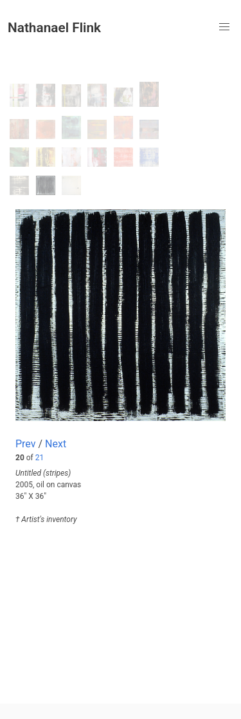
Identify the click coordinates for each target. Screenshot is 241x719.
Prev (25, 444)
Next (55, 444)
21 (39, 457)
